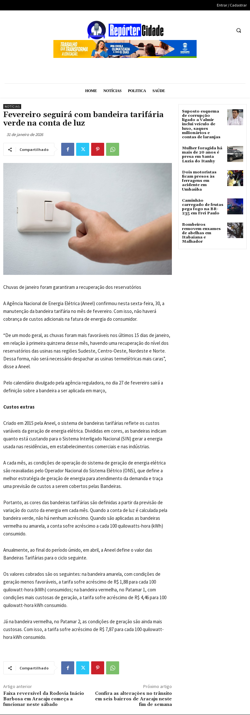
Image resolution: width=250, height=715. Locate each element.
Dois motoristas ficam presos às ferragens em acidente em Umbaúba (199, 181)
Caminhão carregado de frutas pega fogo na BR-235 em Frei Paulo (202, 207)
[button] (238, 30)
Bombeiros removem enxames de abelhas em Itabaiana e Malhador (201, 233)
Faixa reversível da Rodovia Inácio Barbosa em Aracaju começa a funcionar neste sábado (43, 699)
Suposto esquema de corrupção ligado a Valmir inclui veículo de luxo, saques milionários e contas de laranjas (201, 124)
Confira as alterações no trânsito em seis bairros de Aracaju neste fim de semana (133, 699)
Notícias (12, 106)
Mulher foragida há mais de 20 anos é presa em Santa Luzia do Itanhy (202, 155)
